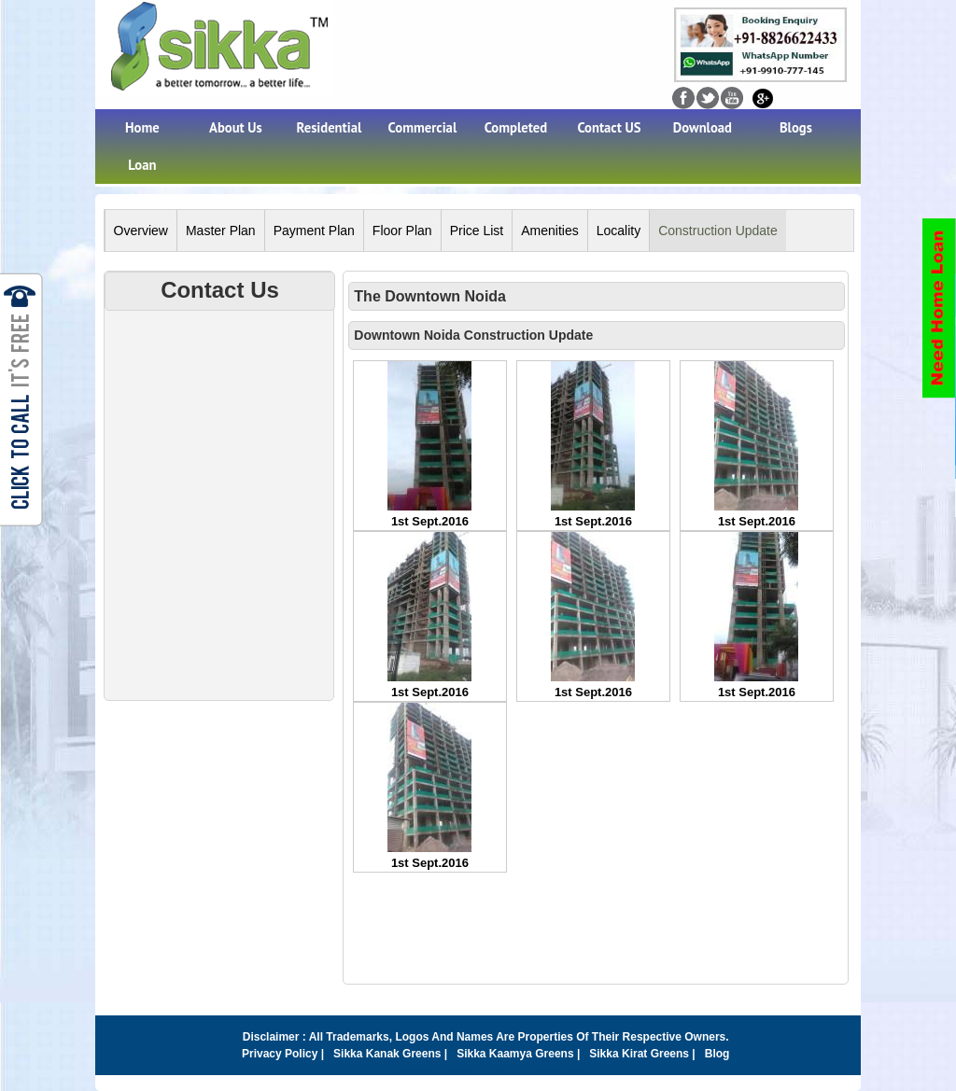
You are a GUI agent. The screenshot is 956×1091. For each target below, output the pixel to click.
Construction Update (718, 230)
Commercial (422, 127)
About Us (235, 127)
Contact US (608, 127)
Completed (516, 127)
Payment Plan (314, 230)
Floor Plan (402, 230)
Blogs (796, 127)
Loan (142, 165)
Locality (618, 230)
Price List (477, 230)
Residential (329, 127)
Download (702, 127)
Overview (141, 230)
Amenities (549, 230)
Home (142, 127)
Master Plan (221, 230)
